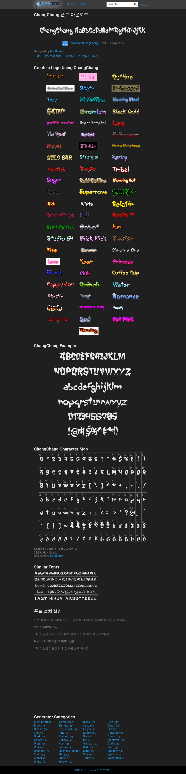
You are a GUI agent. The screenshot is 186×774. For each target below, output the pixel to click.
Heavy (40, 740)
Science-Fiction (70, 751)
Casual (89, 725)
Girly (63, 733)
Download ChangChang (80, 43)
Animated (66, 722)
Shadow (115, 751)
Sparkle (114, 754)
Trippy (88, 758)
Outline (114, 743)
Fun (38, 56)
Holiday (65, 740)
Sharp (39, 754)
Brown (40, 725)
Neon (64, 743)
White (39, 761)
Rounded (42, 751)
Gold (39, 736)
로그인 (145, 4)
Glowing (115, 733)
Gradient (66, 736)
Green (114, 736)
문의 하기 (80, 770)
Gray (87, 736)
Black (89, 722)
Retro (113, 747)
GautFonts (56, 51)
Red (88, 747)
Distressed (68, 729)
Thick (94, 56)
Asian (69, 56)
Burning (65, 725)
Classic (40, 729)
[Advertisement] (17, 65)
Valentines (116, 758)
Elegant (90, 729)
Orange (90, 743)
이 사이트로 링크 (101, 770)
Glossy (90, 733)
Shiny (64, 754)
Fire (112, 729)
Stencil (40, 758)
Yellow (65, 761)
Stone (64, 758)
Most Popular (42, 722)
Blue (113, 722)
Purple (65, 747)
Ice (86, 740)
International (53, 56)
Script (88, 751)
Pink (39, 747)
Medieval (116, 740)
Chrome (115, 725)
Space (88, 754)
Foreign (82, 56)
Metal (39, 743)
